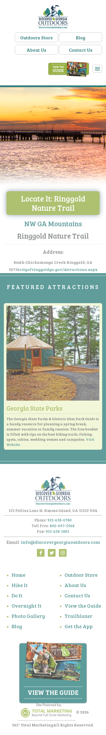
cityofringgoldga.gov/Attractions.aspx (59, 270)
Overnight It (26, 606)
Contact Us (80, 50)
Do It (17, 596)
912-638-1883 (57, 532)
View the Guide (83, 606)
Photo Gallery (28, 617)
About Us (36, 50)
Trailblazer (78, 617)
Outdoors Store (36, 37)
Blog (80, 37)
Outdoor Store (81, 575)
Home (18, 575)
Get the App (79, 627)
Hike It (20, 586)
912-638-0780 (59, 521)
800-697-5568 (62, 527)
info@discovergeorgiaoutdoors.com (60, 543)
